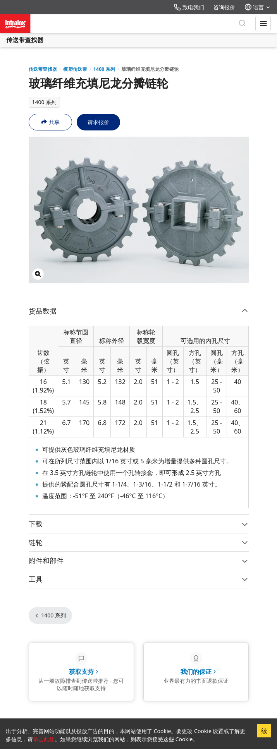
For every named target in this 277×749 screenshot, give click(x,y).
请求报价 (98, 122)
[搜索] (242, 23)
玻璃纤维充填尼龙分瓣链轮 (150, 69)
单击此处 (44, 739)
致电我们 (189, 7)
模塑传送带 (75, 69)
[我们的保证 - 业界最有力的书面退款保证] (196, 672)
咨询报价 (224, 7)
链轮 (139, 542)
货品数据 (139, 310)
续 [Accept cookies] (264, 731)
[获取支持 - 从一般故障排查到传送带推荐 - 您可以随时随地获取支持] (81, 672)
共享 (50, 122)
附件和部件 (139, 560)
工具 (139, 579)
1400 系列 (104, 69)
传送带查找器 (24, 40)
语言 (257, 7)
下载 (139, 523)
